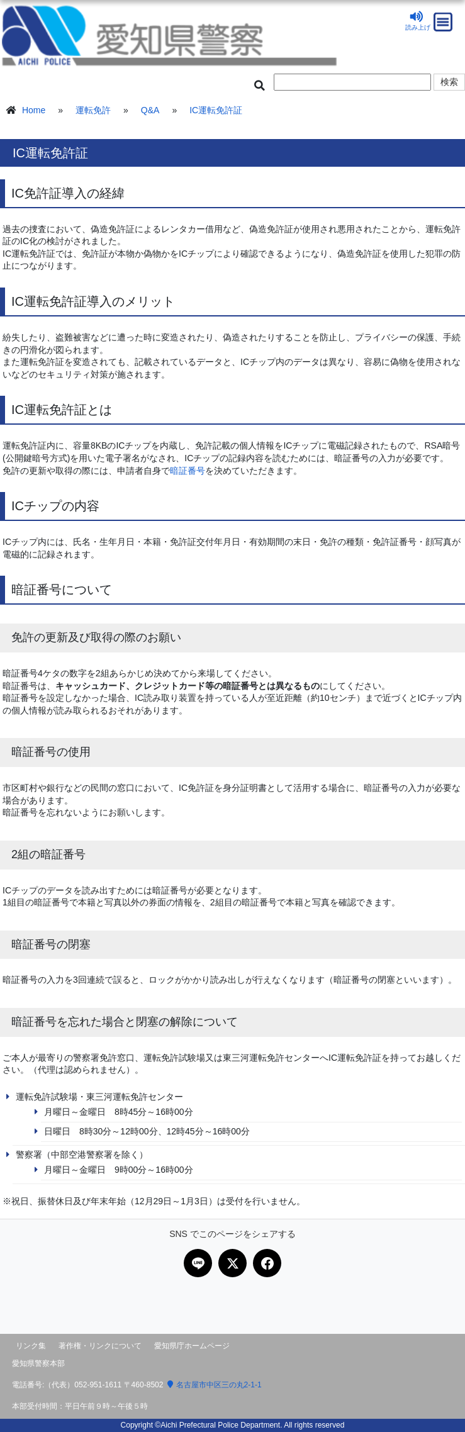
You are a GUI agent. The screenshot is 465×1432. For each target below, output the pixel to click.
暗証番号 (187, 471)
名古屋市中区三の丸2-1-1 (214, 1384)
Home (33, 110)
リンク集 (31, 1345)
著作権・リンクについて (100, 1345)
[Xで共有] (232, 1263)
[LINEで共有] (198, 1263)
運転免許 (93, 110)
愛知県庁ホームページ (192, 1345)
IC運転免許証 (215, 110)
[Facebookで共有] (267, 1263)
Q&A (150, 110)
